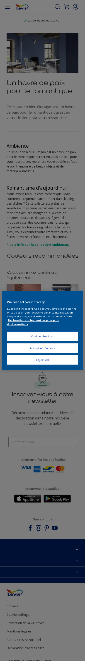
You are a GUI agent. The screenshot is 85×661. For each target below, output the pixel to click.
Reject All (42, 359)
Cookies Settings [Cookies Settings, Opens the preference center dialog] (42, 336)
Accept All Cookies (42, 348)
